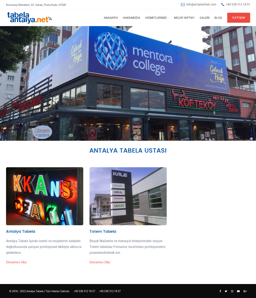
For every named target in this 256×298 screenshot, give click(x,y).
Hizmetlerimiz (156, 18)
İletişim (238, 17)
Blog (218, 18)
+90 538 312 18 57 (238, 4)
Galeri (205, 18)
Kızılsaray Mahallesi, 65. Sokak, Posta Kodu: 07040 (36, 5)
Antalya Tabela (20, 232)
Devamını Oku (16, 262)
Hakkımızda (131, 18)
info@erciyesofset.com (201, 4)
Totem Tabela (103, 232)
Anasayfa (111, 18)
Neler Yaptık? (184, 18)
